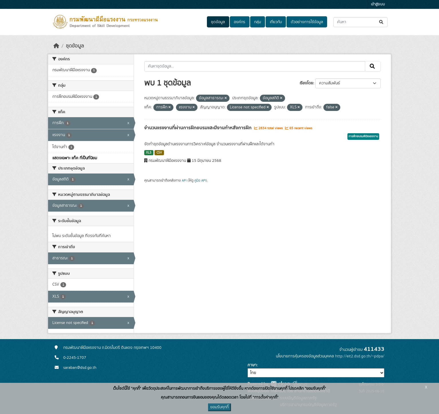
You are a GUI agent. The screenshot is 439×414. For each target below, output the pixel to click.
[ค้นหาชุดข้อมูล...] (360, 22)
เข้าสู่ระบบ (378, 4)
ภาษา (252, 365)
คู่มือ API (200, 180)
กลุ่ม (257, 22)
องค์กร (239, 22)
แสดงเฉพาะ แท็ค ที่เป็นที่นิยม (74, 158)
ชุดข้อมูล (218, 22)
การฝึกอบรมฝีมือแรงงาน (363, 136)
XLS (148, 152)
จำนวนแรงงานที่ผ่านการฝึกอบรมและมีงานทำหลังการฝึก (198, 128)
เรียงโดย (306, 83)
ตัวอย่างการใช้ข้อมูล (307, 22)
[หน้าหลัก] (56, 46)
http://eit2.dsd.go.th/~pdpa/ (359, 356)
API (184, 180)
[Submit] (381, 22)
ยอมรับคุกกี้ (219, 407)
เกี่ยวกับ (276, 22)
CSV (159, 152)
